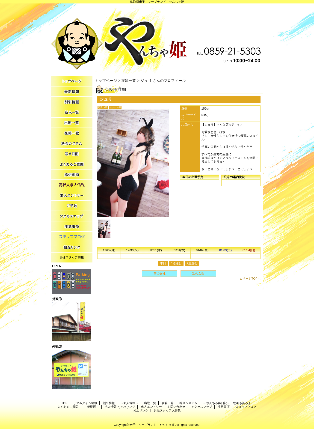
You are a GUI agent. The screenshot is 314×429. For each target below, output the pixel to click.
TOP (71, 81)
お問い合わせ (71, 206)
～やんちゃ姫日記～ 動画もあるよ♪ (71, 154)
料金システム (71, 143)
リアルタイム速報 (71, 91)
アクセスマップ (71, 216)
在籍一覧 (71, 133)
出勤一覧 (71, 123)
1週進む (176, 263)
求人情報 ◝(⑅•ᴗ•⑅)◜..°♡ (71, 185)
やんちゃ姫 (157, 38)
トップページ (106, 80)
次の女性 (198, 273)
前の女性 (160, 273)
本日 (163, 263)
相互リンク (71, 247)
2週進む (192, 263)
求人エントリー (71, 195)
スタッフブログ (71, 237)
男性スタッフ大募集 (71, 258)
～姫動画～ (71, 175)
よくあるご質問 (71, 164)
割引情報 (71, 102)
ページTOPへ (252, 278)
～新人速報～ (71, 112)
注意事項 (71, 226)
